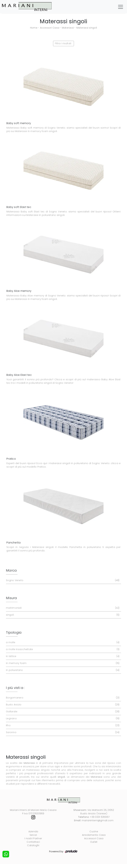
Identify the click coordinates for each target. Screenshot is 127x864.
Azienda (33, 831)
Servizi (33, 835)
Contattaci (33, 842)
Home (33, 27)
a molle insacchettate (62, 649)
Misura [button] (11, 598)
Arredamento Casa (94, 835)
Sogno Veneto (62, 580)
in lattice (62, 656)
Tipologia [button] (13, 632)
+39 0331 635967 (99, 817)
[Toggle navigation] (120, 6)
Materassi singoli (86, 27)
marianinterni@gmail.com (98, 820)
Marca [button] (11, 570)
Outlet (94, 842)
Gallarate (62, 711)
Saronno (62, 732)
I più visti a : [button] (15, 687)
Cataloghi (33, 845)
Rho (62, 725)
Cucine (93, 831)
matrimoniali (62, 608)
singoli (62, 615)
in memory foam (62, 663)
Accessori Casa (49, 27)
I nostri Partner (33, 838)
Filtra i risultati (63, 43)
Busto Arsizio (62, 704)
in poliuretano (62, 670)
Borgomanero (62, 697)
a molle (62, 642)
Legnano (62, 718)
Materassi (68, 27)
